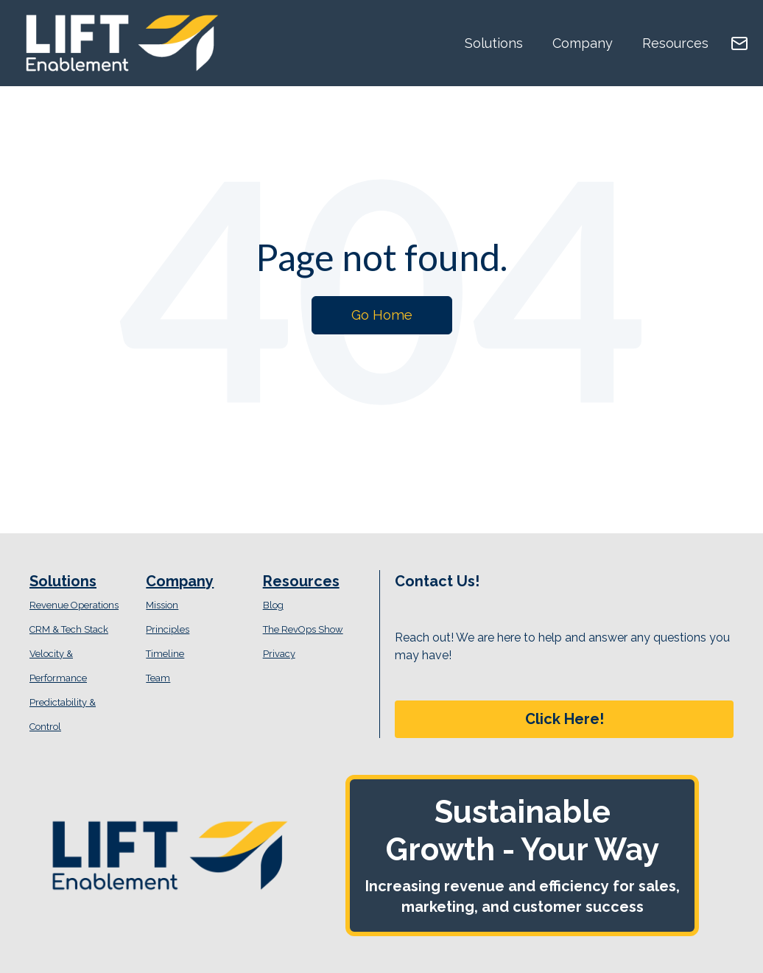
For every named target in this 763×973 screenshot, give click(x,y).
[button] (564, 719)
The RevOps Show (303, 629)
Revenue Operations (74, 605)
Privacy (279, 653)
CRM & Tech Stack (68, 629)
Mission (162, 605)
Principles (167, 629)
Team (158, 678)
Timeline (165, 653)
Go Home (381, 315)
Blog (273, 605)
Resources (675, 43)
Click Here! (564, 719)
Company (582, 43)
